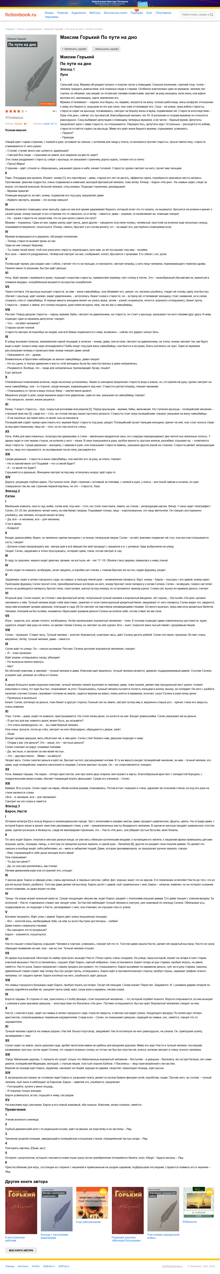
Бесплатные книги (115, 12)
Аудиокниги (79, 12)
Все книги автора (21, 1250)
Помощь (9, 1266)
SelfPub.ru (63, 1266)
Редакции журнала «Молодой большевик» (126, 1239)
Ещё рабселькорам (88, 1221)
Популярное (163, 12)
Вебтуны (94, 12)
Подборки (136, 12)
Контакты (23, 1266)
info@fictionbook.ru (172, 1266)
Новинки (62, 12)
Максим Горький (54, 29)
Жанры (49, 12)
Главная (9, 29)
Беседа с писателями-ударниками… (55, 1236)
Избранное (190, 1221)
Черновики (51, 16)
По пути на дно (74, 29)
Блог (149, 12)
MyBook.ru (49, 1266)
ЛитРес (36, 1266)
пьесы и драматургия (29, 29)
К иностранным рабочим (15, 1239)
